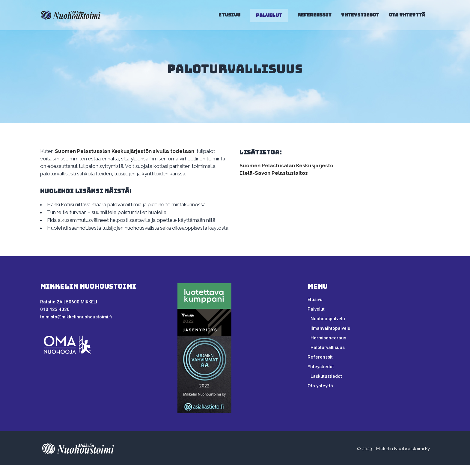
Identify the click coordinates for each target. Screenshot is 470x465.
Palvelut (316, 309)
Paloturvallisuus (328, 347)
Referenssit (320, 357)
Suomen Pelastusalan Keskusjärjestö (286, 165)
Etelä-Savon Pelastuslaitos (273, 173)
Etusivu (315, 299)
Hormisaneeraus (328, 338)
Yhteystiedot (321, 366)
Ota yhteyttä (320, 386)
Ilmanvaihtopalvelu (330, 328)
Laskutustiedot (326, 376)
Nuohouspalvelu (328, 318)
